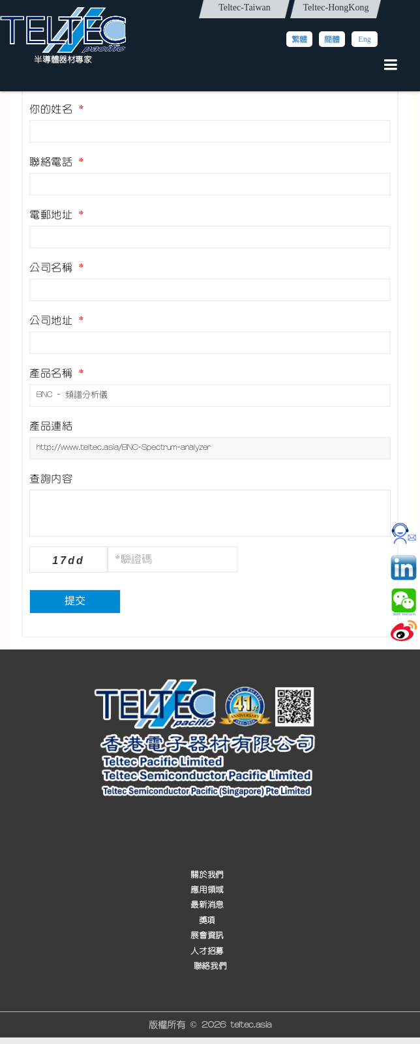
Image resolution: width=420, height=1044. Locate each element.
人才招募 (206, 951)
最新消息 (206, 905)
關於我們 (206, 875)
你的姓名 (56, 109)
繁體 (299, 39)
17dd (68, 560)
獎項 (207, 920)
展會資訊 (206, 935)
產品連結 (50, 426)
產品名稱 (56, 373)
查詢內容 (50, 478)
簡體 (332, 39)
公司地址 (56, 320)
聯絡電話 (56, 162)
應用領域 (206, 890)
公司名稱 (56, 267)
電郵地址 (56, 214)
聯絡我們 (210, 966)
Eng (364, 39)
